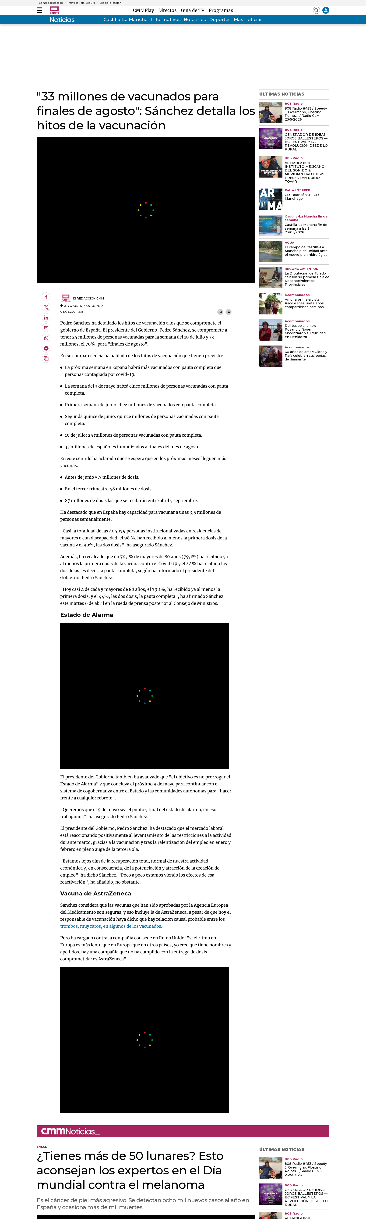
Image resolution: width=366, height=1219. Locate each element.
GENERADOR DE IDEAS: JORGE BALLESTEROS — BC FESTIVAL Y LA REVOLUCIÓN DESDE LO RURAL (306, 142)
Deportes (220, 19)
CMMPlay (144, 10)
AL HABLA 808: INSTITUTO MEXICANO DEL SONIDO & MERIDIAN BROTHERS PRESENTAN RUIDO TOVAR (304, 172)
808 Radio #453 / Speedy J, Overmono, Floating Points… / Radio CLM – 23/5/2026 (306, 114)
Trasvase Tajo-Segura (81, 2)
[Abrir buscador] (316, 10)
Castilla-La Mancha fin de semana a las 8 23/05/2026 (306, 228)
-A (228, 312)
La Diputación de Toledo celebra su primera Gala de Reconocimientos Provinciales (307, 279)
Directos (168, 10)
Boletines (195, 19)
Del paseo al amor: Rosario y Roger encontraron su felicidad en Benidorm (305, 331)
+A (220, 312)
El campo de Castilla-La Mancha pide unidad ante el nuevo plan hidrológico (306, 251)
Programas (221, 10)
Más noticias (248, 19)
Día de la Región (110, 2)
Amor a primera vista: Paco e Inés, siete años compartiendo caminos (304, 303)
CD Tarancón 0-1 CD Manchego (302, 197)
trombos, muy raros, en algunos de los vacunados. (111, 926)
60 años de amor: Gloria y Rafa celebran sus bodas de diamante (306, 355)
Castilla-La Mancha (125, 19)
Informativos (166, 19)
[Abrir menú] (39, 10)
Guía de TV (194, 10)
